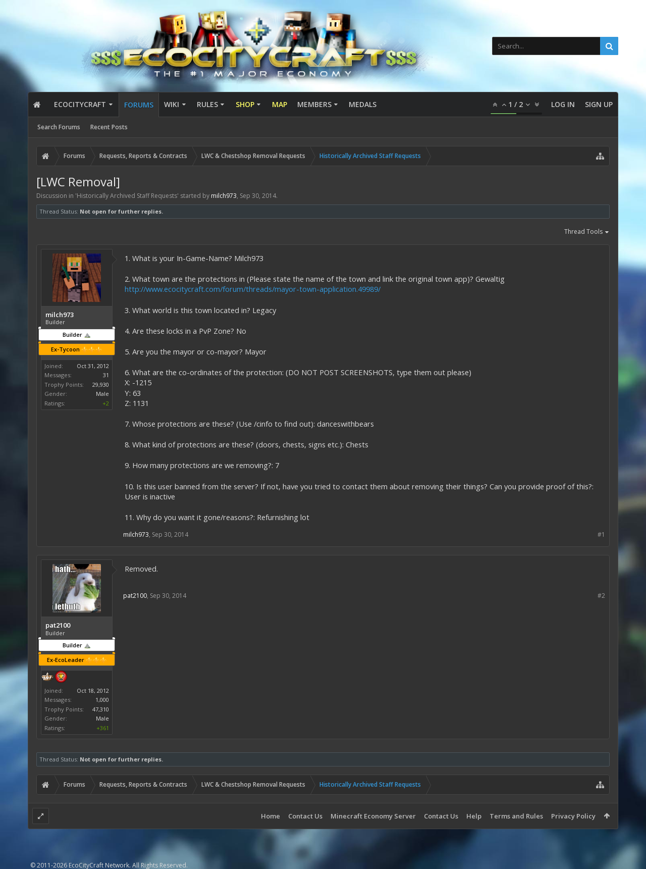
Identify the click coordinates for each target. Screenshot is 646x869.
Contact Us (305, 816)
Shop (245, 104)
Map (279, 104)
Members (314, 104)
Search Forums (58, 127)
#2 (601, 595)
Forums (138, 105)
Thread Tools (587, 232)
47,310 (100, 709)
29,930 (100, 384)
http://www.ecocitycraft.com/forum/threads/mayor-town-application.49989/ (253, 289)
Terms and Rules (516, 816)
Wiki (171, 104)
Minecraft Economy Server (373, 816)
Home (270, 816)
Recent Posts (109, 127)
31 (106, 375)
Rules (207, 104)
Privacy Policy (573, 816)
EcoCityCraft (80, 104)
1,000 (102, 699)
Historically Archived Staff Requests (127, 195)
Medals (362, 104)
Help (473, 816)
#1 (601, 534)
